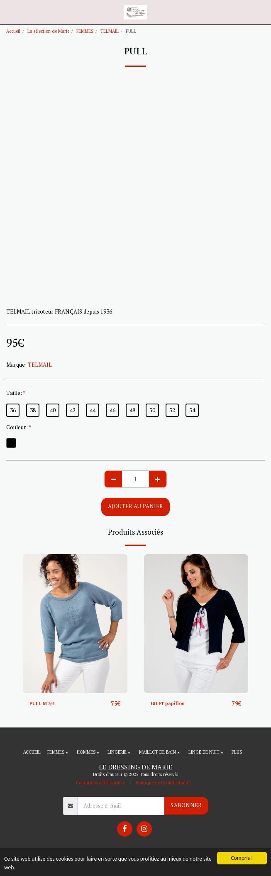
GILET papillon (168, 703)
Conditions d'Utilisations (100, 783)
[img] (75, 623)
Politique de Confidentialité (163, 783)
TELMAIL (109, 31)
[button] (9, 11)
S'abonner (186, 805)
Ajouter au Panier (135, 506)
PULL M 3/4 (42, 703)
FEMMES (84, 31)
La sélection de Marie (48, 31)
